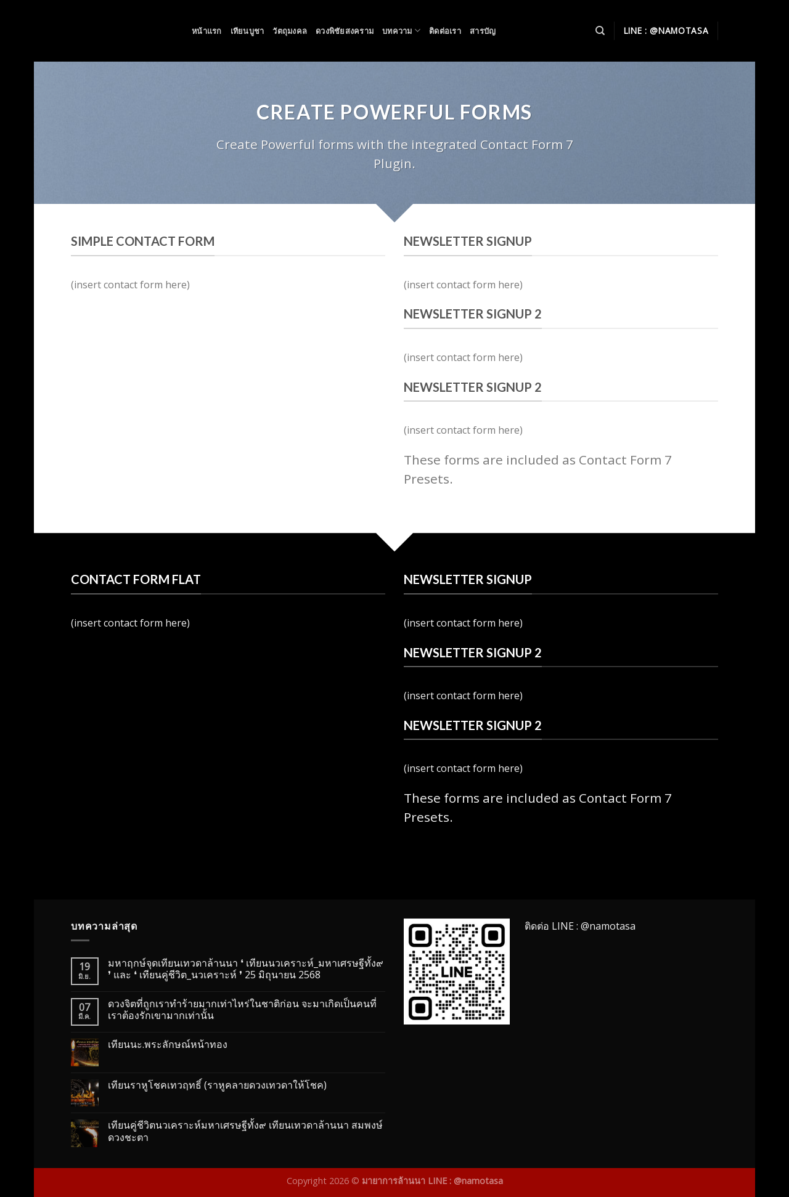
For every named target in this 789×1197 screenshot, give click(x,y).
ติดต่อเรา (445, 31)
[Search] (600, 31)
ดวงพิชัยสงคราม (345, 31)
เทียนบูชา (247, 31)
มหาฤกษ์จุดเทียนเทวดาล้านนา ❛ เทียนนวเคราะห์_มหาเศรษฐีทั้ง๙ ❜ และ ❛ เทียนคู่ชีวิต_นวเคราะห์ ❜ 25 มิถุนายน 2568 (245, 969)
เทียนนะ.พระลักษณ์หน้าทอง (167, 1044)
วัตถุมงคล (289, 31)
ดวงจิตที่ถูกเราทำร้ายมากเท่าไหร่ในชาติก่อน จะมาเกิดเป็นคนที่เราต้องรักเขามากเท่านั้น (242, 1009)
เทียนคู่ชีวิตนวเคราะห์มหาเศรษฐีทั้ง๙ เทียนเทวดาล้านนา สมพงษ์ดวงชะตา (245, 1131)
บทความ (401, 30)
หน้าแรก (207, 31)
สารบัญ (483, 31)
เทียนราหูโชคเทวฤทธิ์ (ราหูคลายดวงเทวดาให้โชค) (217, 1085)
